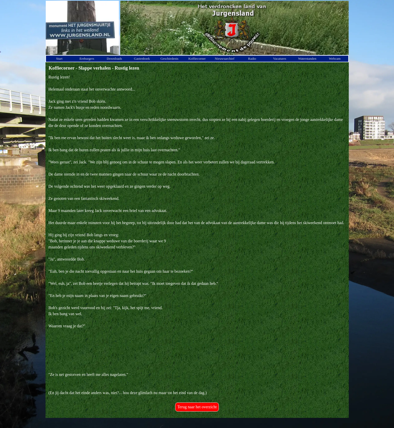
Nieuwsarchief (225, 58)
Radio (252, 58)
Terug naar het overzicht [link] (197, 407)
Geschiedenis (169, 58)
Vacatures (279, 58)
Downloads (114, 58)
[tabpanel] (197, 235)
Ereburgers (86, 58)
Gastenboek (142, 58)
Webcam (334, 58)
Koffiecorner (197, 58)
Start (59, 58)
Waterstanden (307, 58)
